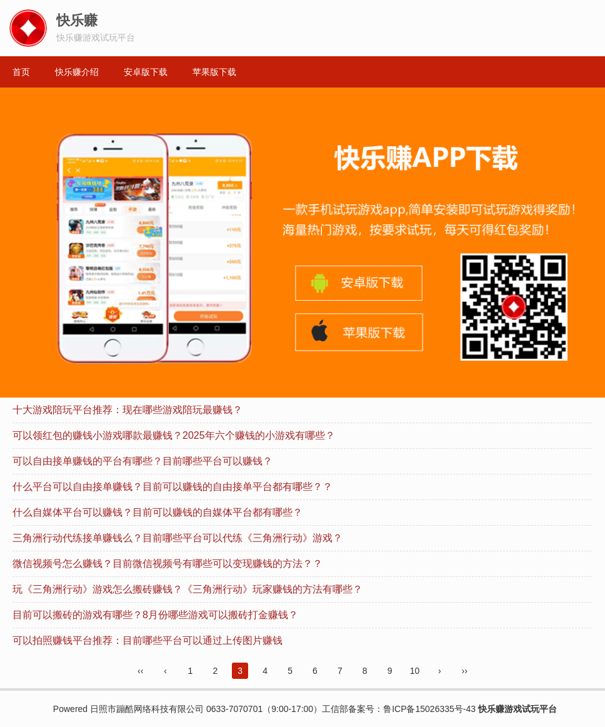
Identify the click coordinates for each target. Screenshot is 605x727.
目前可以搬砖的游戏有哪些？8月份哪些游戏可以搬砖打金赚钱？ (155, 614)
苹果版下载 (214, 72)
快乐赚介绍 (77, 72)
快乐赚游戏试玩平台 (517, 709)
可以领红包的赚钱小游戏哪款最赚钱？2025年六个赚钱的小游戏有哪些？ (173, 435)
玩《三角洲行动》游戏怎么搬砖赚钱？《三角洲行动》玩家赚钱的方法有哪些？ (187, 589)
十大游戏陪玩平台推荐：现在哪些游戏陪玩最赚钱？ (127, 409)
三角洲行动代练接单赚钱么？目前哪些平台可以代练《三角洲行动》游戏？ (177, 538)
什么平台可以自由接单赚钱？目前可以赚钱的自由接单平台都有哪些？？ (172, 486)
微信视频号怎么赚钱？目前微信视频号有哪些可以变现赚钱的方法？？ (167, 563)
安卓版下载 (146, 72)
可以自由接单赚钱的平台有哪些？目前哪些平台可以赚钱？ (142, 461)
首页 (21, 72)
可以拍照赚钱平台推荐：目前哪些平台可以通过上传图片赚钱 (147, 640)
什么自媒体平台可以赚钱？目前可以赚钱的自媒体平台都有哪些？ (157, 512)
